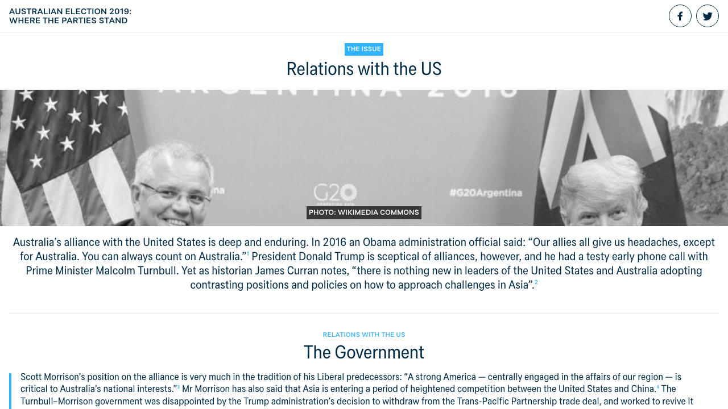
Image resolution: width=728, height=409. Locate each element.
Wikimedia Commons (378, 212)
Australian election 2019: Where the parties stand (70, 16)
